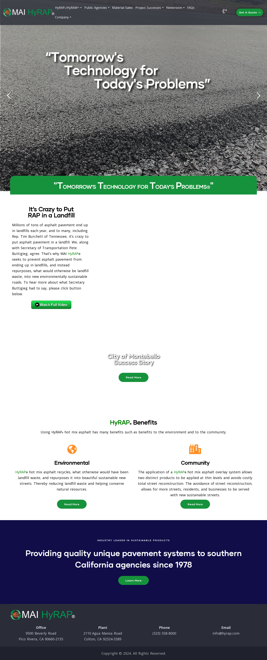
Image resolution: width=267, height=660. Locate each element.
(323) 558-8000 (164, 633)
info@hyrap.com (225, 633)
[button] (249, 12)
